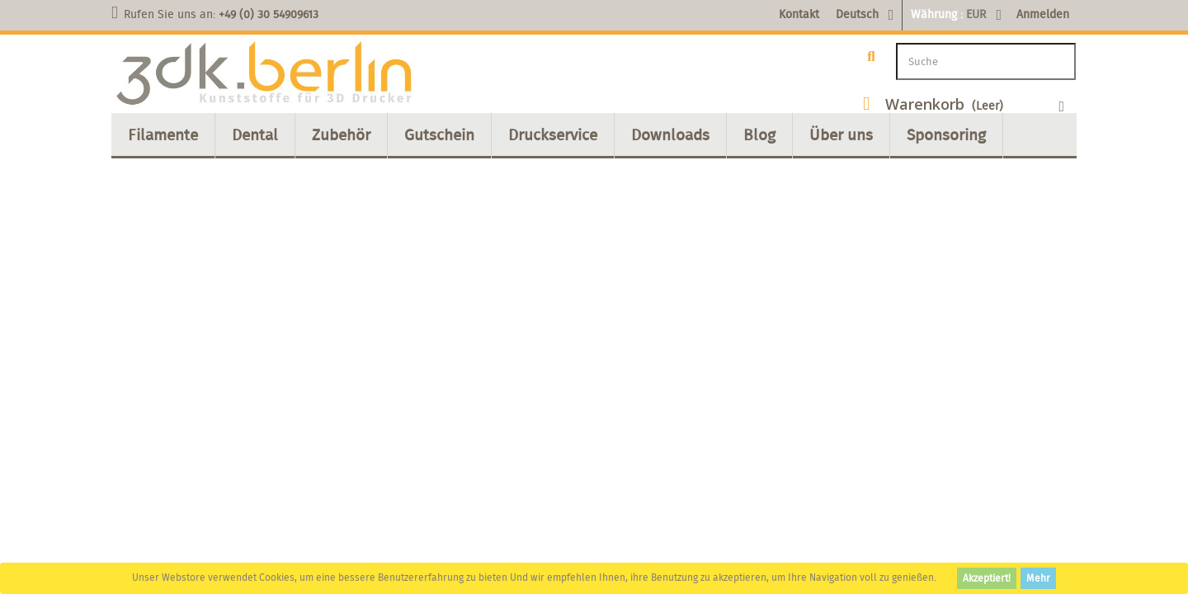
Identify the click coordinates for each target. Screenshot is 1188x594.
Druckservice (552, 134)
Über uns (841, 134)
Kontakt (799, 14)
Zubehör (341, 134)
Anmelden (1042, 14)
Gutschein (439, 134)
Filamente (163, 134)
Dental (255, 134)
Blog (759, 134)
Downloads (670, 134)
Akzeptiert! (987, 578)
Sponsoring (946, 134)
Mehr (1038, 578)
